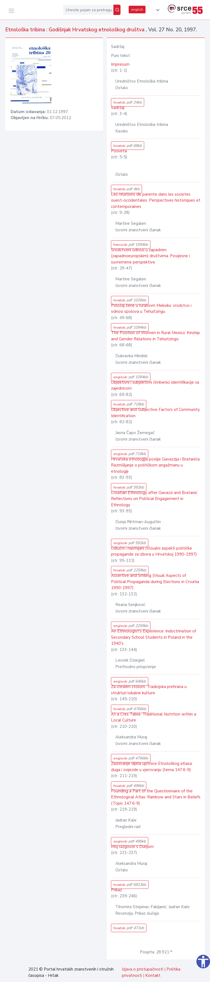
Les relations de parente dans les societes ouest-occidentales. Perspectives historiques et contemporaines (155, 200)
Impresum (120, 64)
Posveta (119, 151)
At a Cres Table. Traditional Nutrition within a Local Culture (153, 717)
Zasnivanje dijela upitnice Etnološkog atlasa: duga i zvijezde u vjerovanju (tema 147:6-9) (152, 766)
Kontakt (152, 975)
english (137, 9)
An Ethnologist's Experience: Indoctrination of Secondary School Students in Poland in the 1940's (153, 637)
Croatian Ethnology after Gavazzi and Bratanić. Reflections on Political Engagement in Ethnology (154, 499)
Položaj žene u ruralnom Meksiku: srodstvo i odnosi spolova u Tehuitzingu (151, 308)
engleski (130, 377)
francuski (130, 244)
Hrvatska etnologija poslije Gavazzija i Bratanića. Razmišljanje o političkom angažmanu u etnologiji (155, 465)
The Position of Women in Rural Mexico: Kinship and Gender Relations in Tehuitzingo (155, 336)
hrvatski (127, 102)
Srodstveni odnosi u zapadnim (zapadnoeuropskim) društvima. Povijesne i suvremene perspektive (150, 256)
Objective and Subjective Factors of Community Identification (155, 413)
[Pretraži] (117, 10)
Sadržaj (117, 107)
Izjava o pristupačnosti (142, 969)
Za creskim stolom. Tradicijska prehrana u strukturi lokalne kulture (149, 690)
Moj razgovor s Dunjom (132, 846)
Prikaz (116, 890)
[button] (157, 10)
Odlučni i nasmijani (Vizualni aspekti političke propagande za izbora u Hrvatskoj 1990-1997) (154, 551)
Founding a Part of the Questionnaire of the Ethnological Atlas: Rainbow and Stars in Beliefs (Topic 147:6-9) (155, 797)
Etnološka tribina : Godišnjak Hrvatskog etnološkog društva (75, 29)
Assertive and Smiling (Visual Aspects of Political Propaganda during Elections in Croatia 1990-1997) (155, 581)
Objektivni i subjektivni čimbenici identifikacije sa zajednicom (155, 385)
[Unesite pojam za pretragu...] (88, 10)
